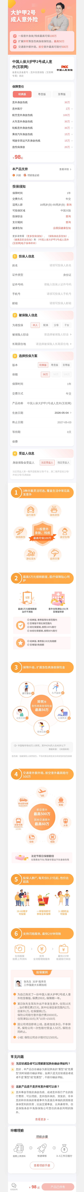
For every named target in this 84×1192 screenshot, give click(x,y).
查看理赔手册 (42, 1165)
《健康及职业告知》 (23, 239)
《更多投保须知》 (34, 236)
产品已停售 (58, 1187)
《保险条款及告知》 (57, 236)
